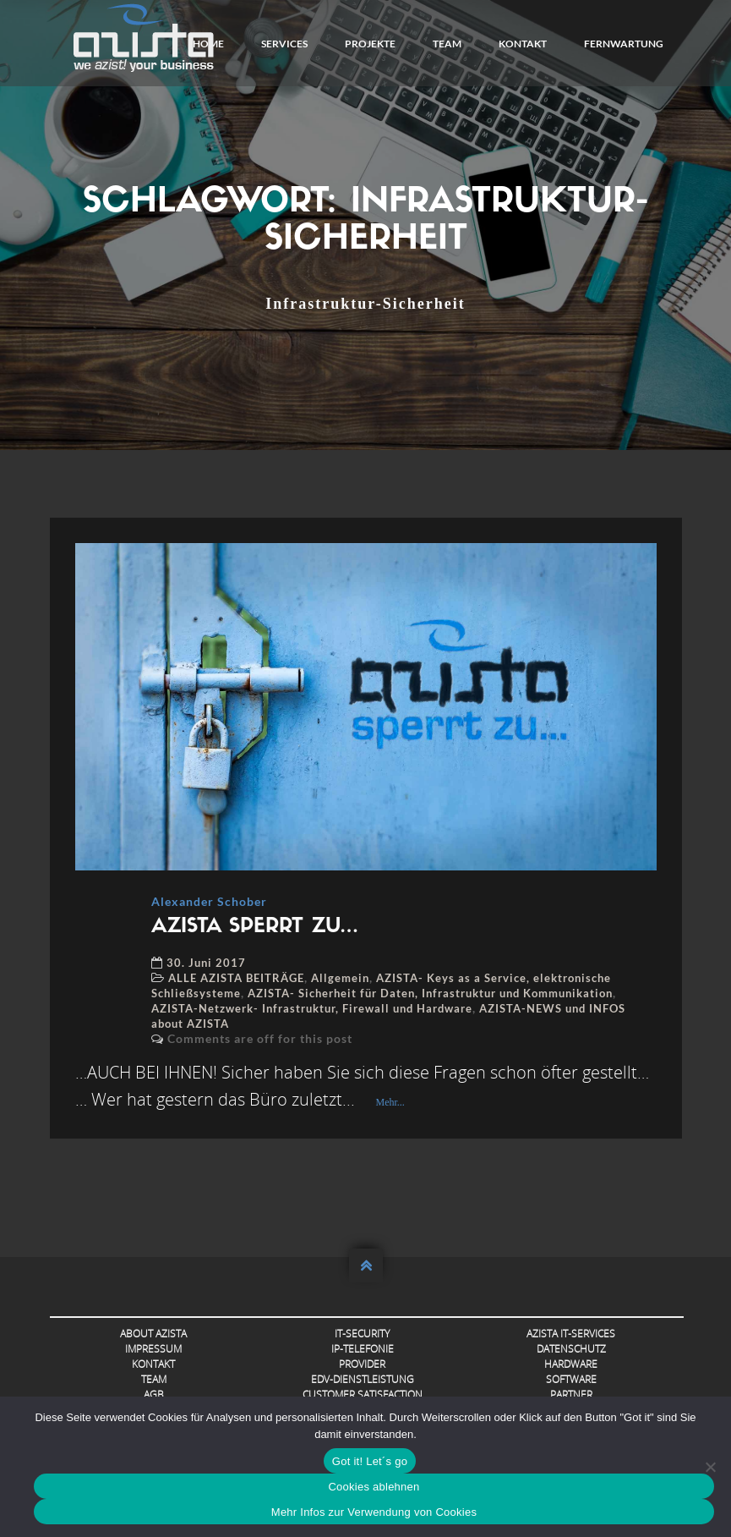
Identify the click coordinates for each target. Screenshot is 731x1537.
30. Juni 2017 (206, 962)
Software (571, 1379)
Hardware (570, 1364)
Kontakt (523, 43)
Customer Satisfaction (363, 1394)
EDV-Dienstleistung (362, 1379)
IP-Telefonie (362, 1349)
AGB (154, 1394)
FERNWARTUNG (623, 43)
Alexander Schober (209, 901)
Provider (362, 1364)
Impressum (153, 1349)
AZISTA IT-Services (570, 1333)
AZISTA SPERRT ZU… (254, 927)
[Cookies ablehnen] (709, 1466)
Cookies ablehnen (373, 1486)
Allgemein (340, 978)
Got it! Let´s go (369, 1461)
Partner (571, 1394)
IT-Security (362, 1333)
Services (284, 43)
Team (447, 43)
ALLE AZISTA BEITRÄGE (236, 978)
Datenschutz (571, 1349)
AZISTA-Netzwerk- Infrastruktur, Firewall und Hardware (311, 1008)
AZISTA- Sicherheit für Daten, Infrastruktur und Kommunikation (430, 993)
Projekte (370, 43)
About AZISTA (153, 1333)
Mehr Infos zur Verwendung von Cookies (374, 1512)
